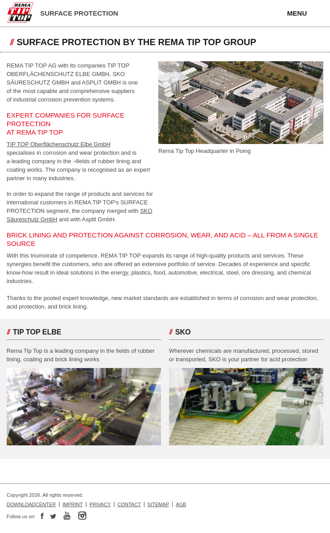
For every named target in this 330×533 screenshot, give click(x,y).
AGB (181, 504)
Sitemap (158, 504)
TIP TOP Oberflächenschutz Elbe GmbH (58, 144)
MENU (297, 13)
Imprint (73, 504)
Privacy (99, 504)
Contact (129, 504)
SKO (183, 332)
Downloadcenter (31, 504)
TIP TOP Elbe (37, 332)
